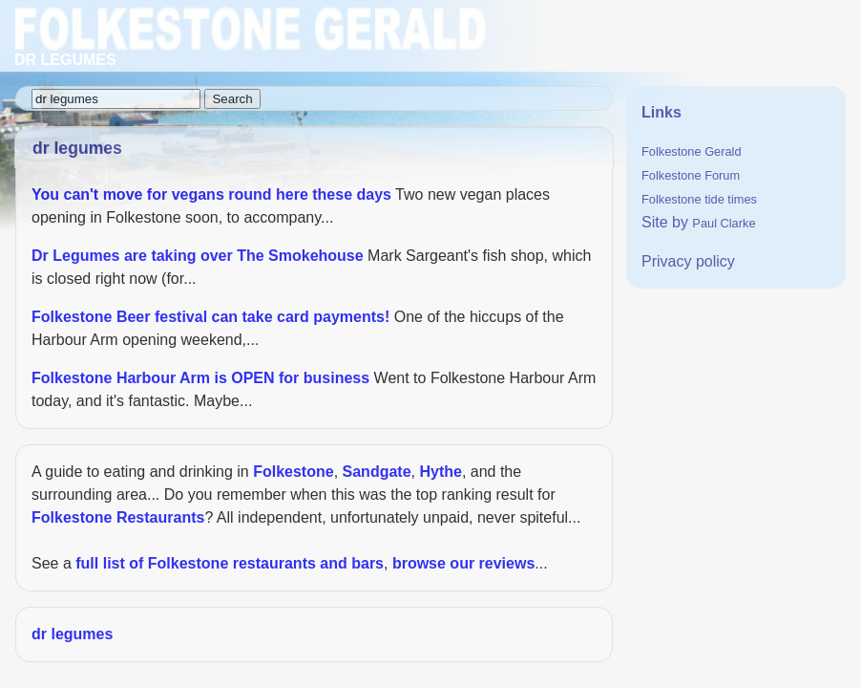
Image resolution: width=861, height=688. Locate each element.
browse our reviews (463, 563)
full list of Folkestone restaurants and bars (229, 563)
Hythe (440, 471)
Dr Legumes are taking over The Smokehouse (198, 255)
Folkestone (293, 471)
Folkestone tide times (699, 199)
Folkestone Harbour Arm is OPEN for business (200, 378)
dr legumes (72, 634)
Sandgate (377, 471)
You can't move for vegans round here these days (211, 194)
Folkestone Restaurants (118, 517)
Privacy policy (688, 261)
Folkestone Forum (690, 175)
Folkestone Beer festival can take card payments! (210, 317)
